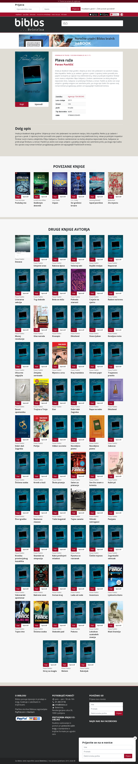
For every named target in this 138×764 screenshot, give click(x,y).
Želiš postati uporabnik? (106, 9)
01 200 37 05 (60, 702)
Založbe (26, 14)
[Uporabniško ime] (27, 9)
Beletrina (43, 761)
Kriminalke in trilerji (62, 55)
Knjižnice (19, 14)
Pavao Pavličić (64, 64)
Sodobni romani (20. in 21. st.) (80, 55)
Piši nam (64, 14)
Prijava (118, 713)
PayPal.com (20, 712)
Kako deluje (56, 14)
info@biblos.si (61, 704)
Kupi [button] (22, 104)
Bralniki (33, 14)
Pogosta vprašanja (43, 14)
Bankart (30, 712)
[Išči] (92, 23)
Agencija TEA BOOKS (76, 96)
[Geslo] (55, 9)
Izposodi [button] (38, 104)
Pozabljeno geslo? (88, 9)
